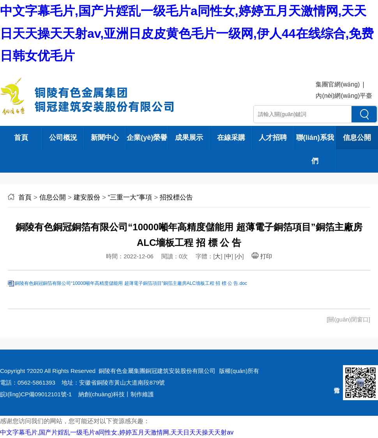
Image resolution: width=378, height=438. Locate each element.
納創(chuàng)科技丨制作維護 (116, 394)
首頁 (21, 137)
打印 (262, 256)
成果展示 (189, 137)
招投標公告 (176, 197)
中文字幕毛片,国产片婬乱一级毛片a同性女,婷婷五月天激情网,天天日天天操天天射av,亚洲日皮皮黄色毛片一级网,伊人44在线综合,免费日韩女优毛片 (187, 33)
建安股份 (87, 197)
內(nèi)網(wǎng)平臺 (344, 95)
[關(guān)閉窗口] (348, 319)
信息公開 (357, 137)
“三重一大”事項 (130, 197)
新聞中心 (105, 137)
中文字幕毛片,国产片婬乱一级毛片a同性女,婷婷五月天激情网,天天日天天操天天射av (116, 432)
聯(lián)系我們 (315, 149)
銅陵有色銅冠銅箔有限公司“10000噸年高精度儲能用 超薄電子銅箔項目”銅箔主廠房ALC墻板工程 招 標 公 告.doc (131, 283)
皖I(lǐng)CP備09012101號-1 (36, 394)
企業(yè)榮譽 (147, 137)
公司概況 (63, 137)
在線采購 (231, 137)
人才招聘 (273, 137)
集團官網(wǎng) (338, 84)
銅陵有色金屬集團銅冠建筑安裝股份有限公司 (157, 370)
